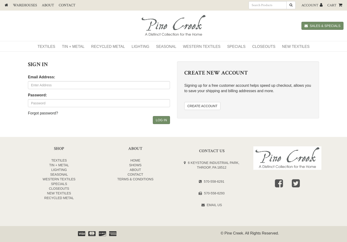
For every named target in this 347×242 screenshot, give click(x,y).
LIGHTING (59, 170)
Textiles (46, 47)
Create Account (202, 106)
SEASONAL (59, 174)
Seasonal (166, 47)
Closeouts (263, 47)
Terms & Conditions (135, 179)
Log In (161, 120)
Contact (67, 5)
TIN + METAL (59, 165)
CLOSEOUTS (59, 188)
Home (135, 160)
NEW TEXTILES (295, 47)
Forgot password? (43, 113)
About (48, 5)
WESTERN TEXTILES (201, 47)
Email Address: (41, 77)
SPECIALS (236, 47)
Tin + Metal (73, 47)
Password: (37, 95)
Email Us (214, 205)
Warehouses (25, 5)
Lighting (141, 47)
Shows (135, 165)
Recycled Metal (108, 47)
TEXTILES (59, 160)
